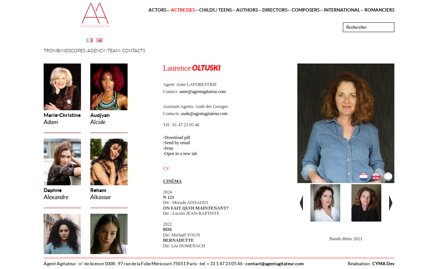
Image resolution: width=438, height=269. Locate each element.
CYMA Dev (383, 263)
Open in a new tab (181, 153)
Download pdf (177, 137)
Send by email (177, 142)
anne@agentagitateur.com (202, 91)
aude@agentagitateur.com (204, 113)
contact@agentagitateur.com (274, 263)
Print (169, 148)
